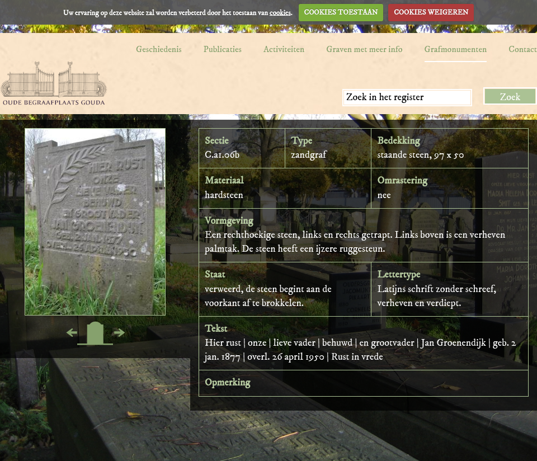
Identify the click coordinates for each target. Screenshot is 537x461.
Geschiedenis (159, 49)
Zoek (510, 97)
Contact (522, 49)
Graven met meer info (364, 49)
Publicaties (223, 49)
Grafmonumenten (456, 49)
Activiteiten (283, 49)
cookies (280, 12)
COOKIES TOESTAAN (341, 12)
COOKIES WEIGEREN (431, 12)
